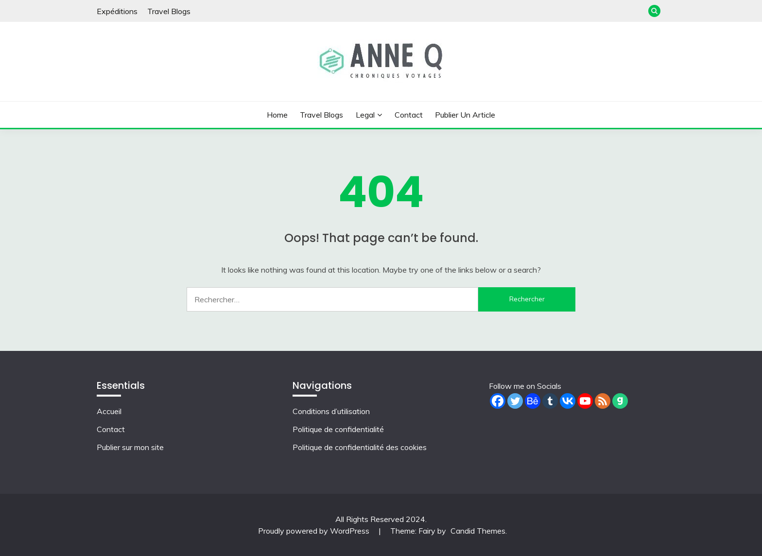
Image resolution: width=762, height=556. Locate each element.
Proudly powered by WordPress (314, 531)
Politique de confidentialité (338, 429)
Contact (409, 115)
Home (277, 115)
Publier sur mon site (130, 447)
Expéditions (117, 11)
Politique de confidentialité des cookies (360, 447)
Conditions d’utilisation (331, 411)
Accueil (109, 411)
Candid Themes (477, 531)
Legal (365, 115)
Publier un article (465, 115)
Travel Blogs (168, 11)
